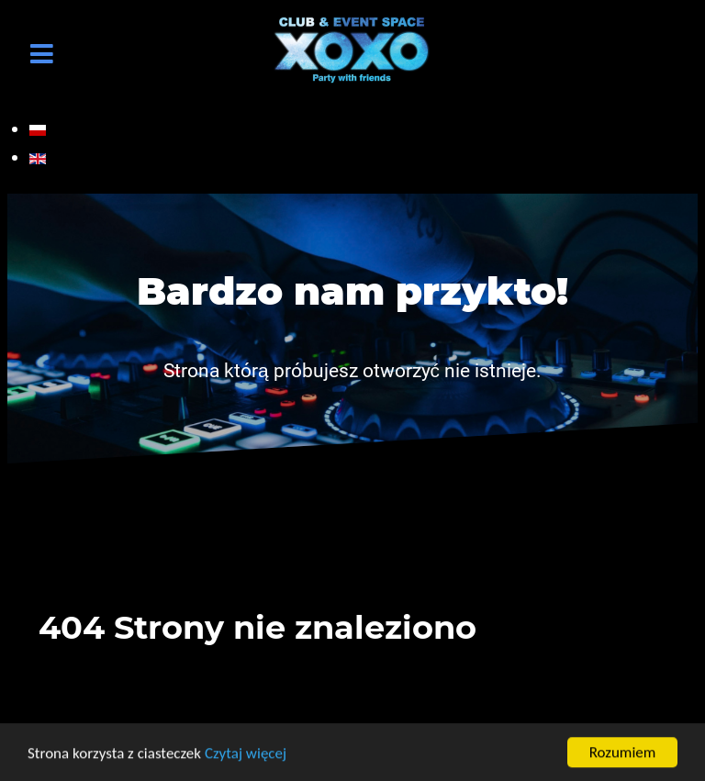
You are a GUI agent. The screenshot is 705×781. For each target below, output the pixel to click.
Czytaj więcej (245, 754)
